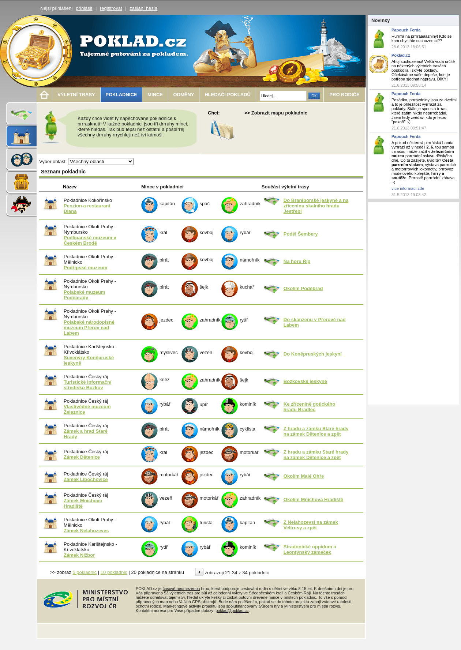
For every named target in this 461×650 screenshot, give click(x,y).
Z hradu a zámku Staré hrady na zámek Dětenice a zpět (316, 431)
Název (70, 186)
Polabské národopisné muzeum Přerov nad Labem (89, 327)
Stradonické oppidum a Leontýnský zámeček (310, 549)
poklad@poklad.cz (231, 610)
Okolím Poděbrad (303, 288)
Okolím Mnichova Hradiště (313, 499)
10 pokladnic (114, 572)
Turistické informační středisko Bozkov (88, 384)
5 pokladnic (84, 572)
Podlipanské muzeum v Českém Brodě (90, 240)
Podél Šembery (301, 234)
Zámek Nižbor (79, 555)
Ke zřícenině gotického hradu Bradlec (310, 406)
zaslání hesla (143, 8)
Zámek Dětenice (82, 457)
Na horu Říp (297, 261)
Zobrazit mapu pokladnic (279, 113)
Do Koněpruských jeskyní (313, 354)
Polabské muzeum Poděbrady (84, 294)
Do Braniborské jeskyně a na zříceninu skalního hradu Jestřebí (316, 206)
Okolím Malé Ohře (304, 476)
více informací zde (407, 188)
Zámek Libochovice (86, 479)
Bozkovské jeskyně (305, 381)
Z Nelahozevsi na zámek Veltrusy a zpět (311, 524)
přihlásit (84, 8)
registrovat (111, 8)
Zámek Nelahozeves (86, 530)
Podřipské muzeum (85, 267)
